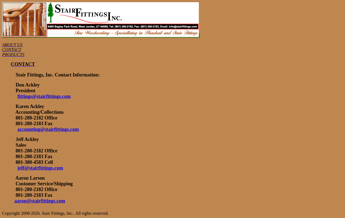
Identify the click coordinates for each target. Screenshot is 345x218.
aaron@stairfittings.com (39, 201)
